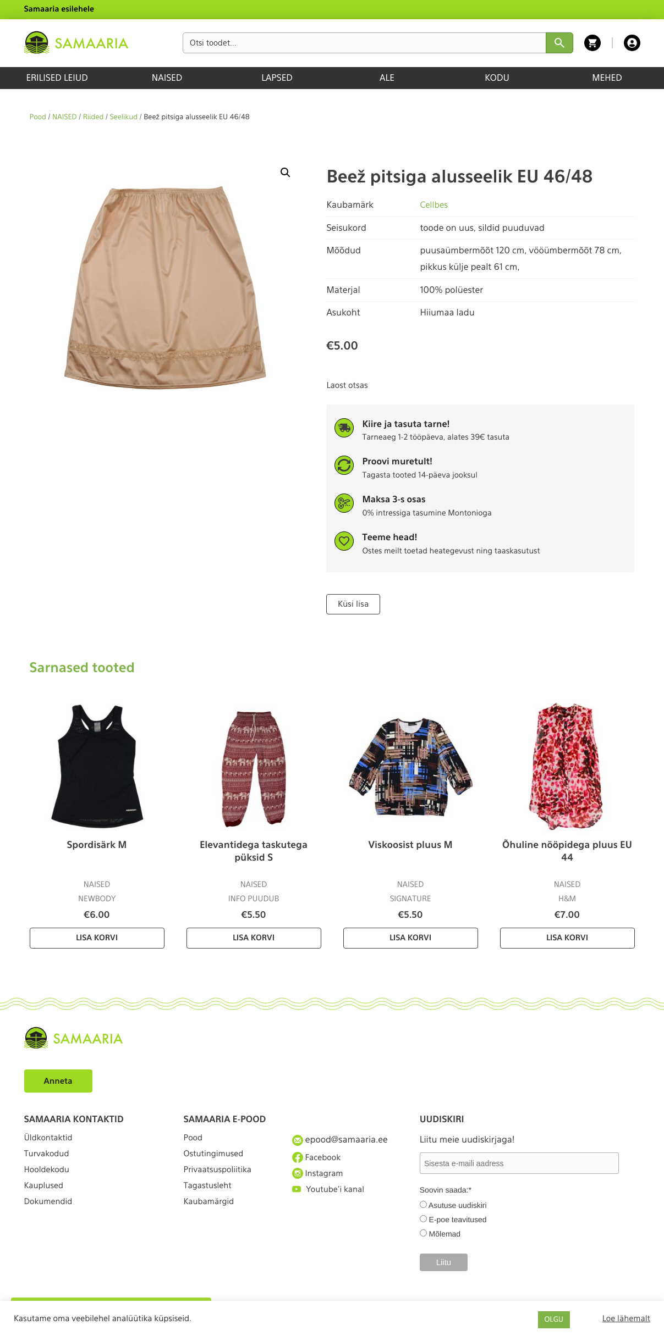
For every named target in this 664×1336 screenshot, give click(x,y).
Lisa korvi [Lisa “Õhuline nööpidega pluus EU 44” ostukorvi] (567, 937)
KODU (497, 78)
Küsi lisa (352, 603)
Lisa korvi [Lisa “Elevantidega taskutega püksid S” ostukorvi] (254, 937)
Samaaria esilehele (59, 9)
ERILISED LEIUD (56, 78)
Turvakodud (49, 1159)
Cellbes (434, 204)
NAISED (167, 78)
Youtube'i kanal (331, 1198)
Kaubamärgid (211, 1218)
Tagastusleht (210, 1198)
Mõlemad (445, 1233)
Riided (93, 117)
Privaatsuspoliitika (221, 1178)
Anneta (59, 1079)
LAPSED (277, 78)
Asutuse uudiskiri (458, 1204)
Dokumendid (50, 1218)
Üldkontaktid (51, 1138)
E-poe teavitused (458, 1219)
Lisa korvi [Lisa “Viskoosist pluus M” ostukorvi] (410, 937)
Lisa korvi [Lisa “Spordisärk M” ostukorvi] (97, 937)
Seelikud (123, 117)
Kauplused (45, 1198)
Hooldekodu (49, 1178)
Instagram (319, 1178)
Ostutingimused (216, 1159)
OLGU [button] (554, 1320)
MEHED (607, 78)
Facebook (318, 1158)
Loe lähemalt (626, 1318)
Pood (38, 117)
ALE (387, 78)
